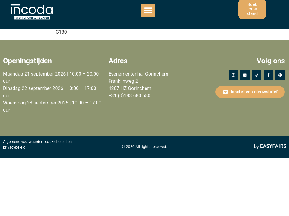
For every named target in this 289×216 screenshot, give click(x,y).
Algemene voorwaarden (23, 141)
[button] (148, 10)
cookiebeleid (56, 141)
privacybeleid (14, 147)
